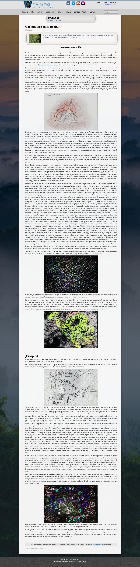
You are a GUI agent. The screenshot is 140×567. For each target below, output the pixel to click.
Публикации (49, 11)
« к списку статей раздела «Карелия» (34, 548)
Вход (115, 4)
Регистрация (108, 4)
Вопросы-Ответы (80, 11)
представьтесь (98, 544)
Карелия (58, 20)
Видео (68, 11)
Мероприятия (36, 11)
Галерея (60, 11)
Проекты (25, 11)
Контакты (113, 2)
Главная (98, 2)
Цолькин (93, 11)
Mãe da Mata (41, 4)
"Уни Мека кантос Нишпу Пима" (47, 65)
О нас (106, 2)
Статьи (50, 20)
